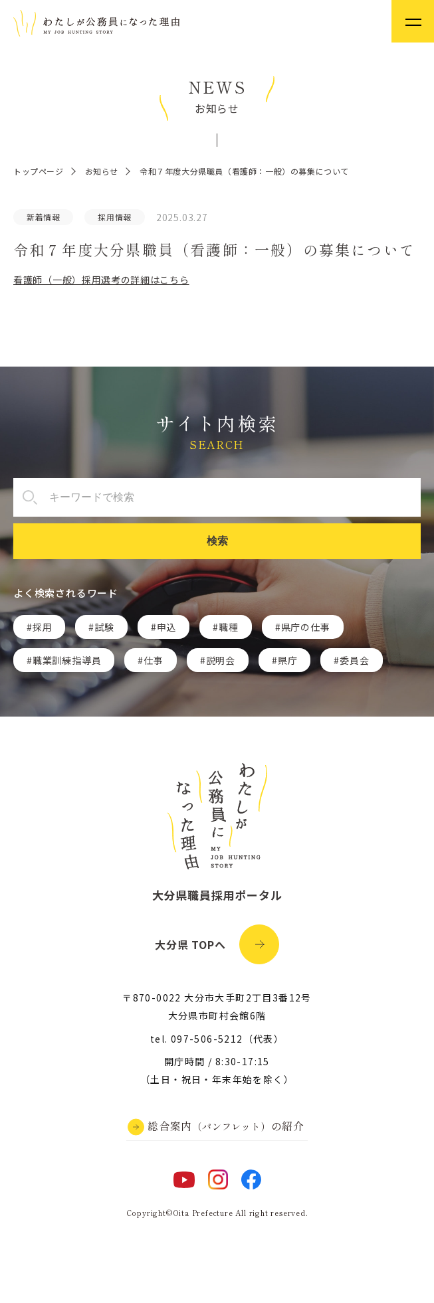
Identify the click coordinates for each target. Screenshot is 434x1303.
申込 (167, 627)
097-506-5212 (207, 1038)
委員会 (354, 660)
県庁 (288, 660)
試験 (104, 627)
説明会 (220, 660)
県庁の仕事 (305, 627)
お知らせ (101, 171)
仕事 (153, 660)
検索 (217, 541)
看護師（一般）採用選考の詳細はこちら (101, 279)
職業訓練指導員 (67, 660)
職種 (229, 627)
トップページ (38, 171)
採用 (43, 627)
